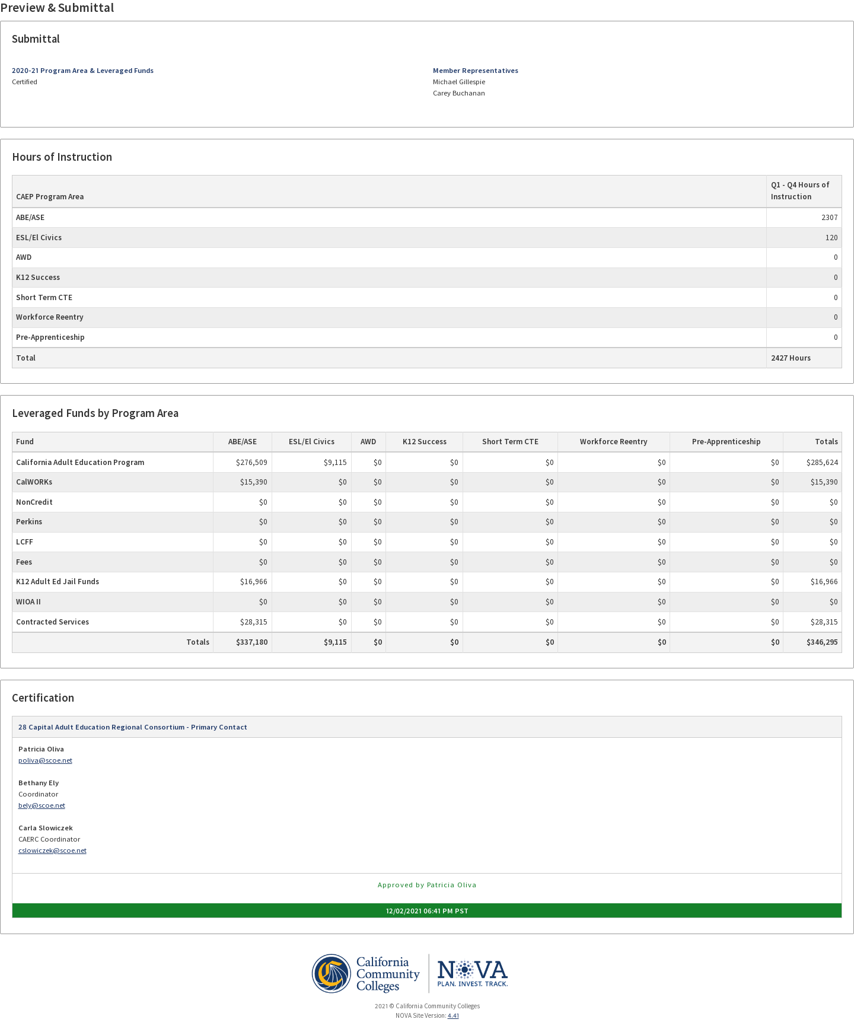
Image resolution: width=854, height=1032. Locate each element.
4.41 (453, 1015)
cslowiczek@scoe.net (52, 850)
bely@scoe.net (41, 805)
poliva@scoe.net (45, 760)
